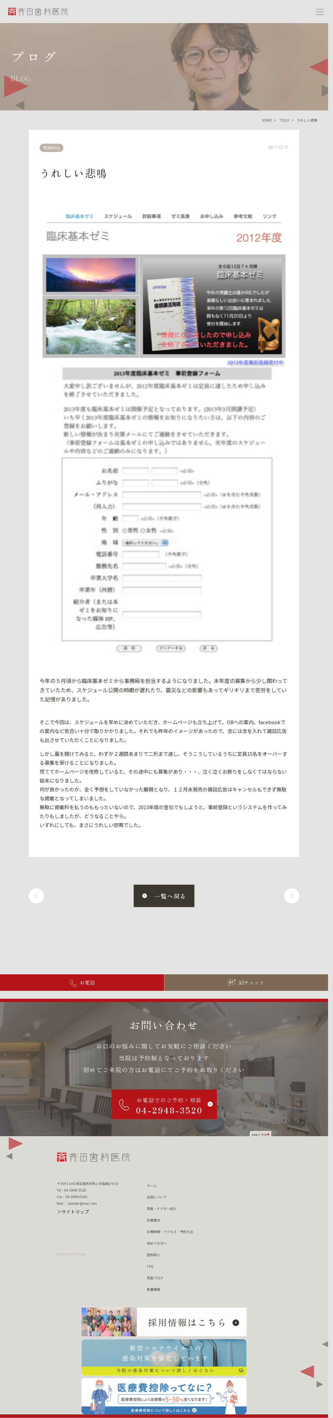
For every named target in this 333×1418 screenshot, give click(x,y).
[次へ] (291, 895)
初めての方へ (157, 1243)
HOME (267, 120)
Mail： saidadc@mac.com (77, 1203)
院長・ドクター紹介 (162, 1208)
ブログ (284, 120)
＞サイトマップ (73, 1211)
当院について (157, 1197)
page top (259, 1134)
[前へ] (36, 895)
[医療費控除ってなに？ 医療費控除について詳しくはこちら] (164, 1396)
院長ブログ (155, 1277)
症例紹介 (153, 1254)
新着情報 (153, 1289)
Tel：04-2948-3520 (71, 1190)
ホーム (152, 1185)
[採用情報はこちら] (164, 1322)
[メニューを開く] (320, 11)
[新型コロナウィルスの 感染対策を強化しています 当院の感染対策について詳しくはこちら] (164, 1357)
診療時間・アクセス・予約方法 (170, 1231)
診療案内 (153, 1220)
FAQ (150, 1266)
